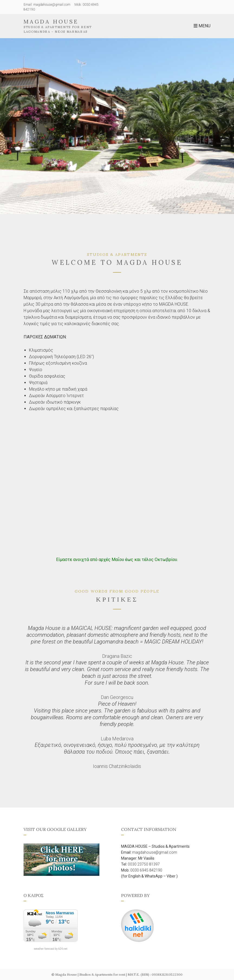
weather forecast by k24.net (50, 949)
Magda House (51, 21)
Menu (202, 25)
